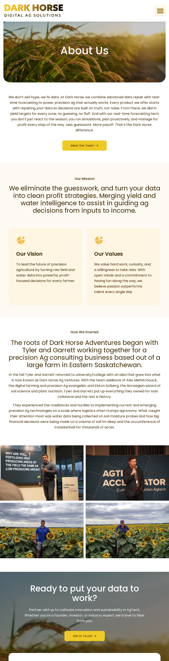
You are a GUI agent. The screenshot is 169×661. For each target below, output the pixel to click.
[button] (160, 11)
